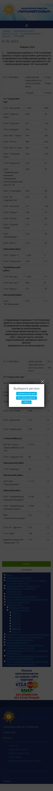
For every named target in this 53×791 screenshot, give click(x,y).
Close (42, 381)
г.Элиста (26, 402)
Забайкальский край (26, 394)
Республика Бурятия (26, 398)
